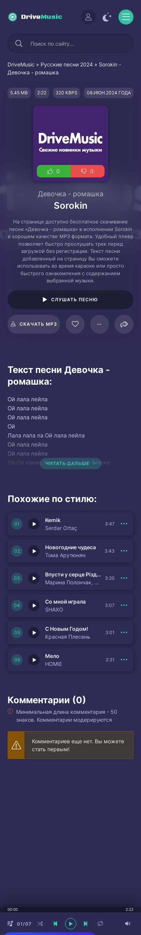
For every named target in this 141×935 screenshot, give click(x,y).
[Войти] (88, 17)
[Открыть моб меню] (125, 17)
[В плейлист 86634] (99, 324)
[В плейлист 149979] (124, 632)
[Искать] (19, 43)
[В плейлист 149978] (124, 659)
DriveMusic (21, 64)
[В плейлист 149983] (124, 524)
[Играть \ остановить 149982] (33, 551)
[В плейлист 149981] (124, 578)
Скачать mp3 (38, 324)
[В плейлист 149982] (124, 551)
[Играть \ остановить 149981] (33, 578)
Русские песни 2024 (67, 64)
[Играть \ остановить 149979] (33, 632)
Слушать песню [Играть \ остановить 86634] (74, 299)
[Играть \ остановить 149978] (33, 659)
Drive (41, 17)
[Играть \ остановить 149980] (33, 605)
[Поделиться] (124, 324)
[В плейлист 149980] (124, 605)
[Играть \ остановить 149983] (33, 523)
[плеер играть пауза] (70, 923)
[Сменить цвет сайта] (107, 17)
